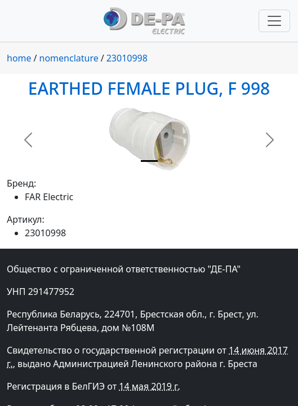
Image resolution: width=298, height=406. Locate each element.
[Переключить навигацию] (274, 21)
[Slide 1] (149, 161)
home (19, 58)
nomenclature (69, 58)
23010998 (127, 58)
